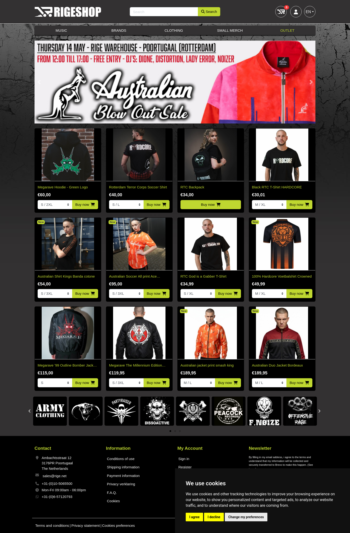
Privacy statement (85, 525)
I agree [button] (194, 517)
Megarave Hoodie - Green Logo (63, 187)
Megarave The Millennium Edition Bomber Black (135, 365)
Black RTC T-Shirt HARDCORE (277, 187)
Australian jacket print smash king (207, 365)
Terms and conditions (52, 525)
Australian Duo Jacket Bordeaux (277, 365)
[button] (39, 82)
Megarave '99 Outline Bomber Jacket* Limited (68, 365)
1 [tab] (170, 431)
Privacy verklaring (121, 484)
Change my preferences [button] (246, 517)
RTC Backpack (192, 187)
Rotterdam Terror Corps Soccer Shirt (138, 187)
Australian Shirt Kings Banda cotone (66, 276)
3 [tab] (180, 431)
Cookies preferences (118, 525)
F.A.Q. (112, 493)
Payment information (123, 476)
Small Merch (230, 30)
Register (185, 467)
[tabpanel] (50, 411)
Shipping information (123, 467)
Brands (118, 30)
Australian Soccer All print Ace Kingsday (133, 276)
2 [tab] (175, 431)
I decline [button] (214, 517)
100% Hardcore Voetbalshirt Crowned (282, 276)
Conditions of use (121, 459)
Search (209, 12)
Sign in (183, 459)
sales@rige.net (54, 476)
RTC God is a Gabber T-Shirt (203, 276)
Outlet (287, 30)
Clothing (174, 30)
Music (61, 30)
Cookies (113, 501)
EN (308, 12)
